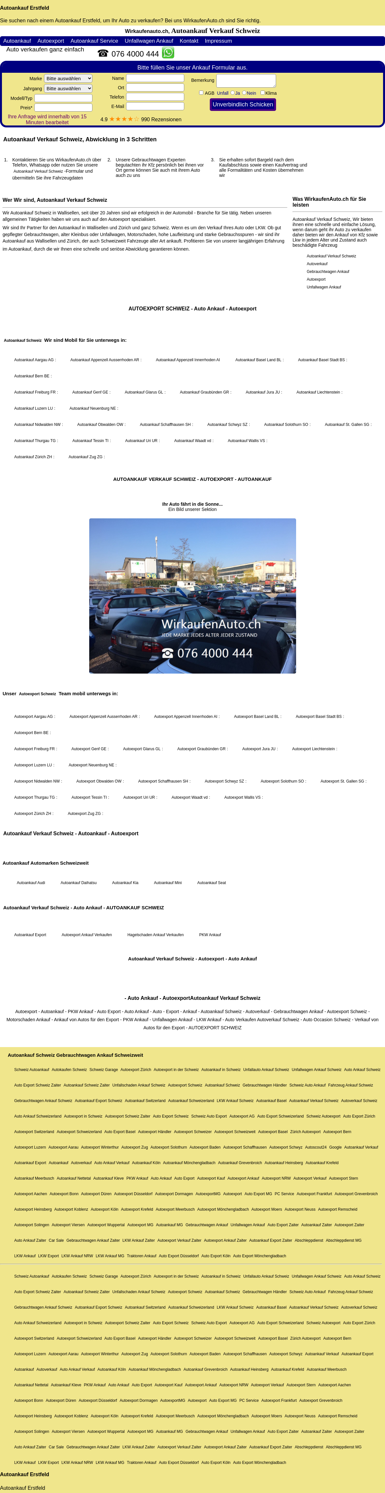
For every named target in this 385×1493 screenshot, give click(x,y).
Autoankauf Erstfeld (24, 8)
